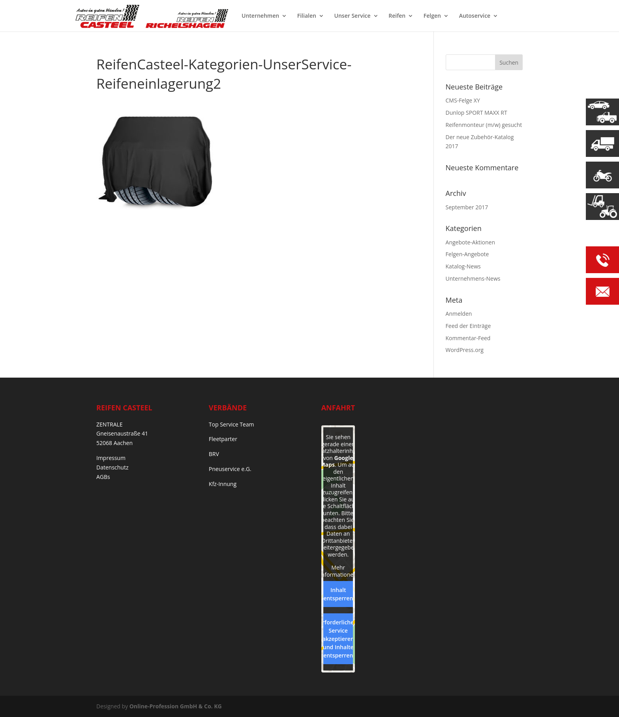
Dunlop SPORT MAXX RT (476, 112)
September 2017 (467, 207)
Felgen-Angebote (467, 254)
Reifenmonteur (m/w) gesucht (484, 125)
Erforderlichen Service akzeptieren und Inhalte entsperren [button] (338, 638)
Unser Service (352, 16)
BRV (214, 454)
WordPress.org (465, 350)
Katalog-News (463, 266)
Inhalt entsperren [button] (338, 594)
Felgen (432, 16)
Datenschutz (112, 467)
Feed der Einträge (468, 326)
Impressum (111, 458)
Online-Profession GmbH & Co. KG (175, 706)
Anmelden (459, 313)
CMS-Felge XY (463, 100)
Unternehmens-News (473, 278)
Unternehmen (260, 16)
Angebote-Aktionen (470, 242)
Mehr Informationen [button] (337, 571)
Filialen (306, 16)
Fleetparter (223, 439)
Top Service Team (231, 424)
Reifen (396, 16)
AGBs (103, 476)
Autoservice (475, 16)
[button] (17, 699)
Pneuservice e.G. (230, 469)
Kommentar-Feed (468, 338)
